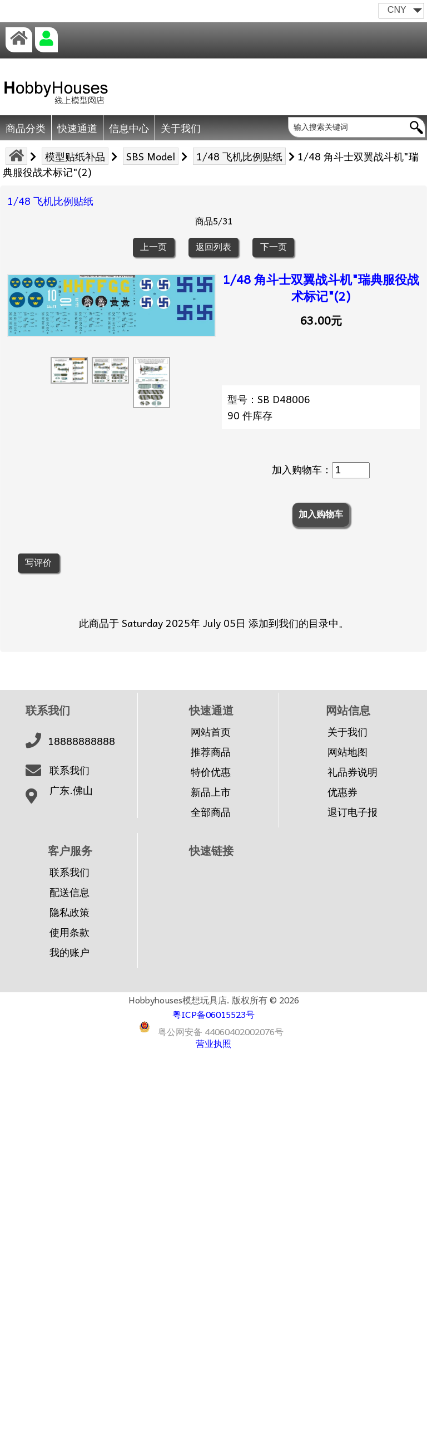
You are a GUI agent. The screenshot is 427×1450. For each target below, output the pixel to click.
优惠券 (342, 792)
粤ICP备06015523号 (213, 1014)
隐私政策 (69, 912)
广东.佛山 (71, 790)
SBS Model (150, 156)
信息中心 (129, 128)
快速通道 (77, 128)
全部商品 (211, 812)
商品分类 (26, 128)
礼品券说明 (352, 772)
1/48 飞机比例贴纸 (239, 156)
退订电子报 (352, 812)
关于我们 (181, 128)
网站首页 (211, 731)
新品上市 (211, 792)
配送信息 (69, 892)
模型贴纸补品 (75, 156)
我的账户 (69, 952)
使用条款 (69, 932)
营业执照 (213, 1043)
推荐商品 (211, 751)
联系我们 (69, 770)
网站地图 (347, 751)
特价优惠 (211, 772)
